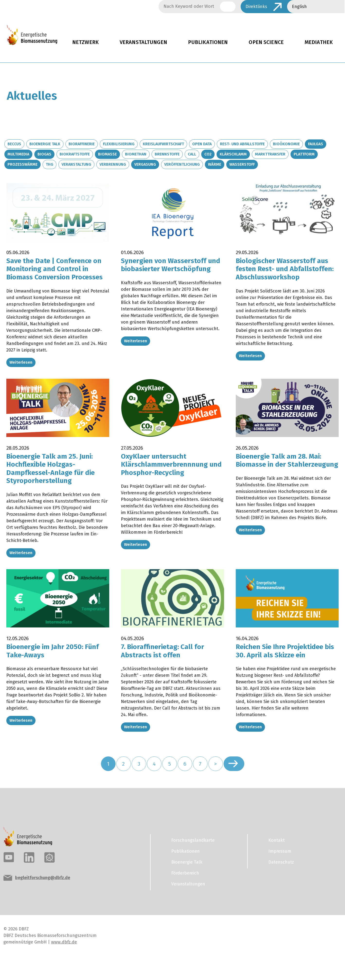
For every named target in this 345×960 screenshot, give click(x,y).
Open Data (202, 144)
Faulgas (315, 144)
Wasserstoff (242, 164)
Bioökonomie (286, 144)
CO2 (207, 154)
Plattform (304, 154)
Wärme (214, 164)
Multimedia (18, 154)
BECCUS (14, 144)
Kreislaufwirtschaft (163, 144)
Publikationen (208, 42)
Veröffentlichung (182, 164)
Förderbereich (185, 873)
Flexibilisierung (119, 144)
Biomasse (107, 154)
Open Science (266, 42)
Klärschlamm (233, 154)
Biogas (44, 154)
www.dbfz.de (64, 942)
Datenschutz (281, 862)
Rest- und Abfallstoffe (242, 144)
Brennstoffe (167, 154)
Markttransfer (270, 154)
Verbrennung (113, 164)
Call (192, 154)
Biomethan (135, 154)
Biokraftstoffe (75, 154)
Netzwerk (85, 42)
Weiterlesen (20, 362)
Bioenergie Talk (44, 144)
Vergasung (145, 164)
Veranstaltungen (143, 42)
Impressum (279, 851)
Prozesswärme (22, 164)
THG (49, 164)
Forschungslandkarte (193, 840)
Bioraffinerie (82, 144)
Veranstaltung (76, 164)
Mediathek (319, 42)
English (299, 6)
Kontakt (276, 840)
